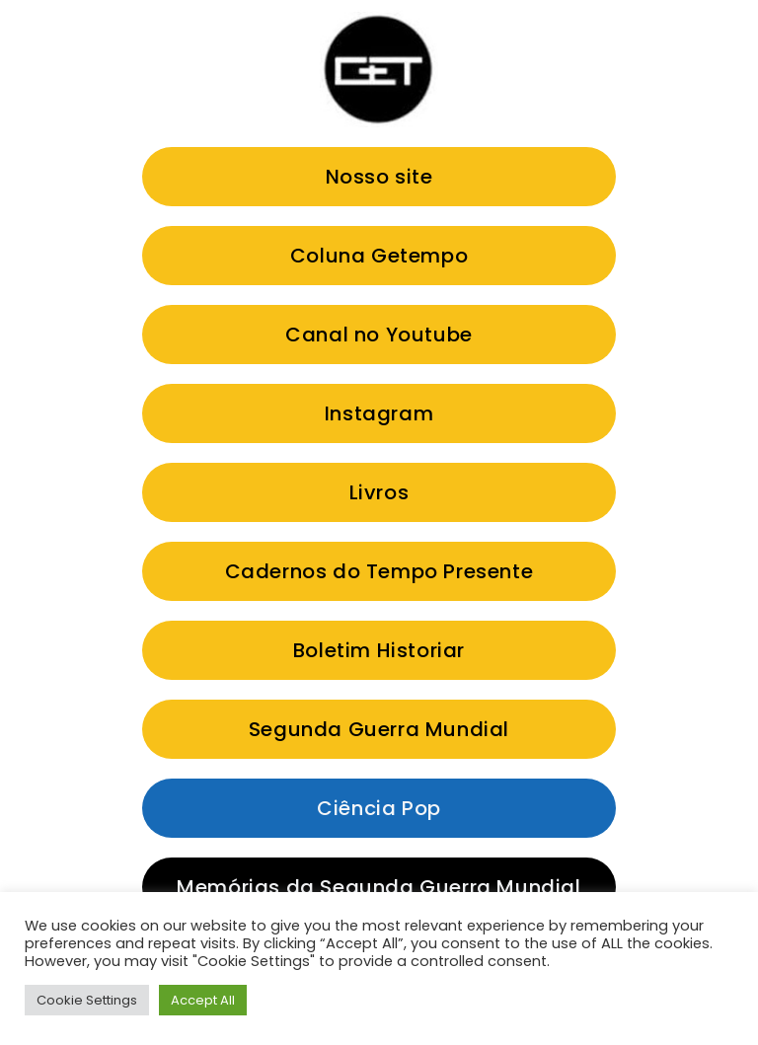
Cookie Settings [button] (87, 1000)
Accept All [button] (203, 1000)
